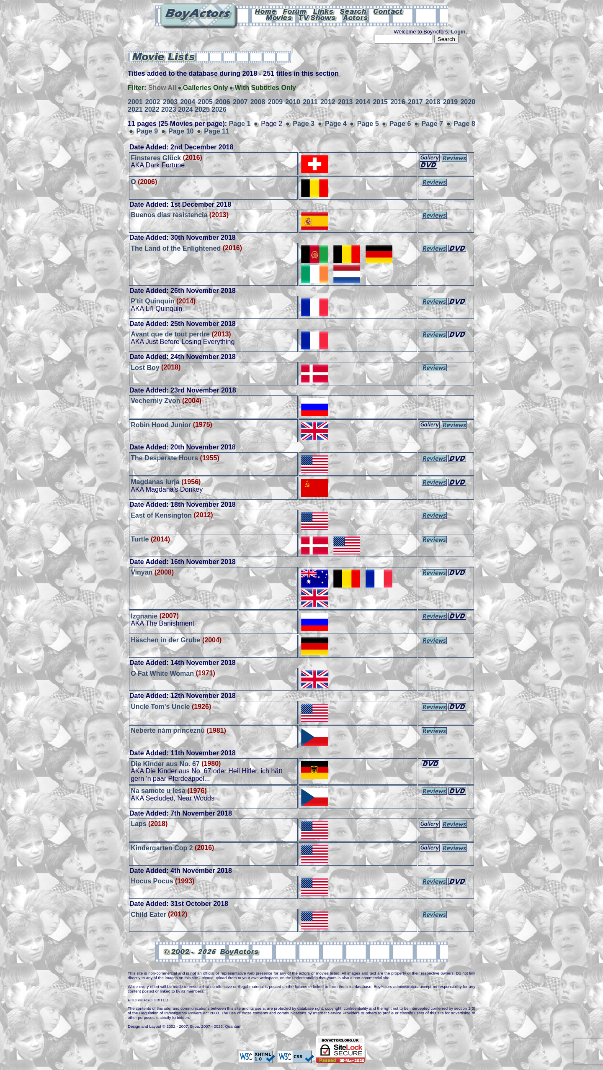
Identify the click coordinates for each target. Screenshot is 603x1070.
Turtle (140, 539)
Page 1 (240, 123)
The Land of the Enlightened (176, 247)
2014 (363, 101)
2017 (415, 101)
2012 (327, 101)
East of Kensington (161, 514)
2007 (240, 101)
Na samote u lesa (158, 790)
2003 (170, 101)
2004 (187, 101)
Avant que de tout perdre (170, 334)
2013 (345, 101)
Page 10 (180, 131)
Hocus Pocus (152, 881)
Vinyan (141, 572)
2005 (205, 101)
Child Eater (148, 914)
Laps (138, 823)
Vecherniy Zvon (155, 400)
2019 (450, 101)
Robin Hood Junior (161, 424)
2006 (222, 101)
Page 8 (464, 123)
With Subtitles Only (265, 87)
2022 (152, 109)
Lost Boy (145, 367)
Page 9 (147, 131)
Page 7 (432, 123)
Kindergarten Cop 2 (162, 847)
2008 (257, 101)
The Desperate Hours (164, 458)
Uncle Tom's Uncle (160, 706)
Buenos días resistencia (169, 214)
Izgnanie (144, 615)
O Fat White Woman (162, 673)
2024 (185, 109)
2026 (219, 109)
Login (458, 31)
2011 (310, 101)
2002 (152, 101)
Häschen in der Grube (165, 640)
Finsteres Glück (156, 157)
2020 (467, 101)
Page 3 (303, 123)
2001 (135, 101)
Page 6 (400, 123)
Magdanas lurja (155, 481)
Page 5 (368, 123)
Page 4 (336, 123)
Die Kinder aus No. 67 (165, 763)
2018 (433, 101)
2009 (275, 101)
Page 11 (216, 131)
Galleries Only (205, 87)
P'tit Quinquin (152, 301)
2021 (135, 109)
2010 (292, 101)
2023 (168, 109)
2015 (380, 101)
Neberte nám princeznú (168, 730)
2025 (202, 109)
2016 (397, 101)
